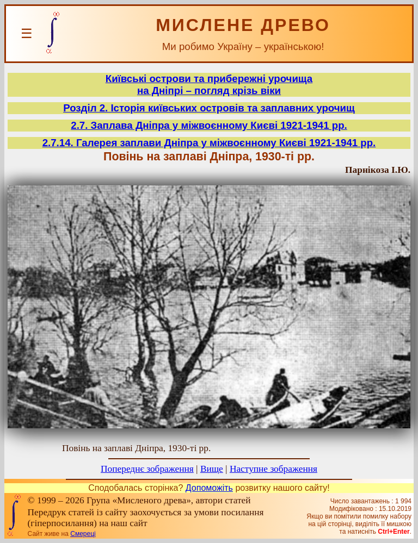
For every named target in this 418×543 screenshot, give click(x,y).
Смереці (82, 534)
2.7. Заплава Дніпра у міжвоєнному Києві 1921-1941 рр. (209, 125)
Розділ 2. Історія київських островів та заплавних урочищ (209, 108)
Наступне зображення (273, 469)
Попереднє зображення (147, 469)
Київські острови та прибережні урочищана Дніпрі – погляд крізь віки (209, 84)
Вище (211, 469)
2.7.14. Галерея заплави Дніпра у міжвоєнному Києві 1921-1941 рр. (209, 142)
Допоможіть (209, 487)
